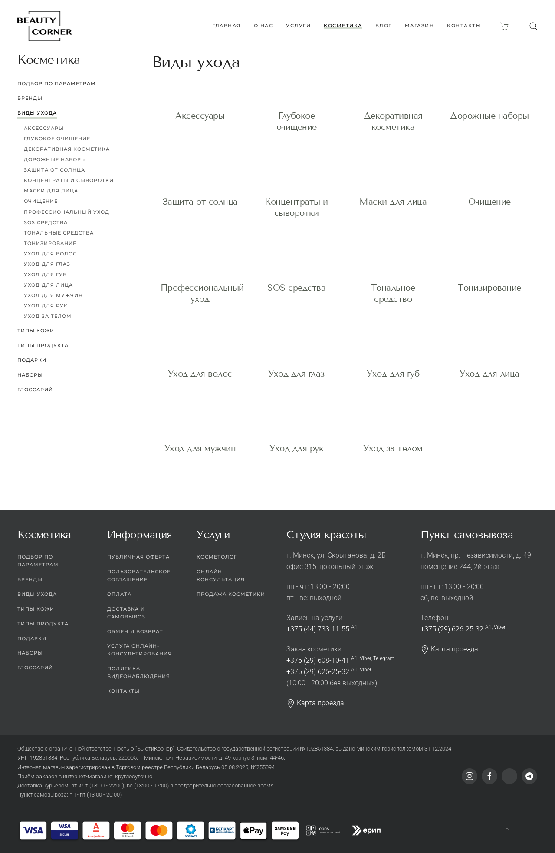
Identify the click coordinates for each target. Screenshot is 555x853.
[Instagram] (469, 776)
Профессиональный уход (66, 212)
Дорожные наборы (489, 115)
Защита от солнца (200, 201)
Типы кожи (35, 330)
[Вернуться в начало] (44, 26)
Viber (365, 658)
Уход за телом (393, 439)
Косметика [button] (343, 26)
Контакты (464, 26)
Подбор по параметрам (56, 83)
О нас (263, 26)
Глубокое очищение (57, 139)
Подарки (31, 360)
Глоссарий (35, 390)
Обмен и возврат (135, 631)
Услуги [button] (298, 26)
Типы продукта (43, 345)
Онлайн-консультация (221, 575)
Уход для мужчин (200, 439)
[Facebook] (489, 776)
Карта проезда (315, 703)
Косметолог (217, 557)
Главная (226, 26)
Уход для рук (296, 439)
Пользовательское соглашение (139, 575)
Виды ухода (37, 113)
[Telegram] (529, 776)
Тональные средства (59, 233)
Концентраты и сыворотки (69, 180)
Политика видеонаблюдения (138, 672)
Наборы (30, 375)
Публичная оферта (138, 557)
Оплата (119, 594)
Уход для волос (200, 365)
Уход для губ (393, 365)
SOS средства (296, 287)
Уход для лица (489, 365)
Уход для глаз (296, 365)
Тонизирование (489, 287)
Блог (383, 26)
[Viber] (509, 776)
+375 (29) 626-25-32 (317, 672)
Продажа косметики (231, 594)
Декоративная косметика (67, 149)
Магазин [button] (419, 26)
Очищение (489, 201)
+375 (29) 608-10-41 (317, 660)
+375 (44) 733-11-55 (317, 629)
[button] (533, 26)
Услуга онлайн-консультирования (139, 650)
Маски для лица (393, 201)
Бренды (30, 98)
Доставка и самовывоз (126, 613)
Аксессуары (199, 115)
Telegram (383, 658)
